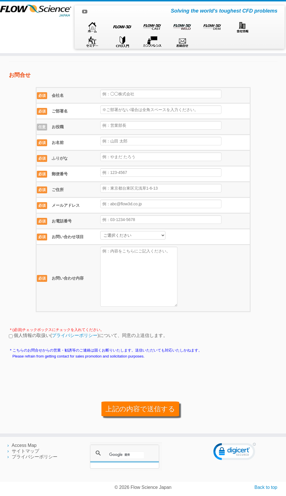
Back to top (265, 487)
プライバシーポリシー (74, 335)
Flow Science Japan (151, 487)
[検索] (126, 454)
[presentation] (52, 379)
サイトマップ (25, 451)
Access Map (24, 445)
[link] (234, 453)
